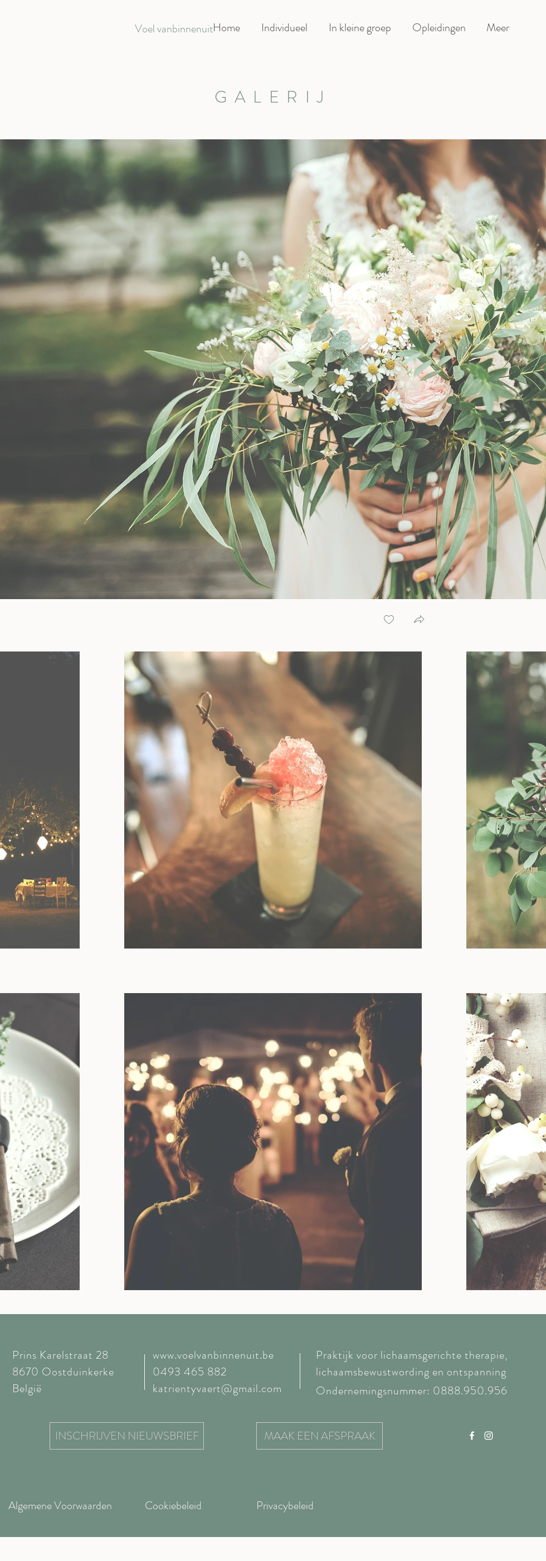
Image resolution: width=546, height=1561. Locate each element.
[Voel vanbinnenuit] (174, 29)
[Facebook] (471, 1435)
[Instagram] (488, 1435)
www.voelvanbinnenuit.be (213, 1355)
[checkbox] (389, 620)
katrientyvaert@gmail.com (217, 1388)
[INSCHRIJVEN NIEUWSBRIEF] (127, 1436)
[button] (419, 620)
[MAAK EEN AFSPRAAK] (319, 1436)
